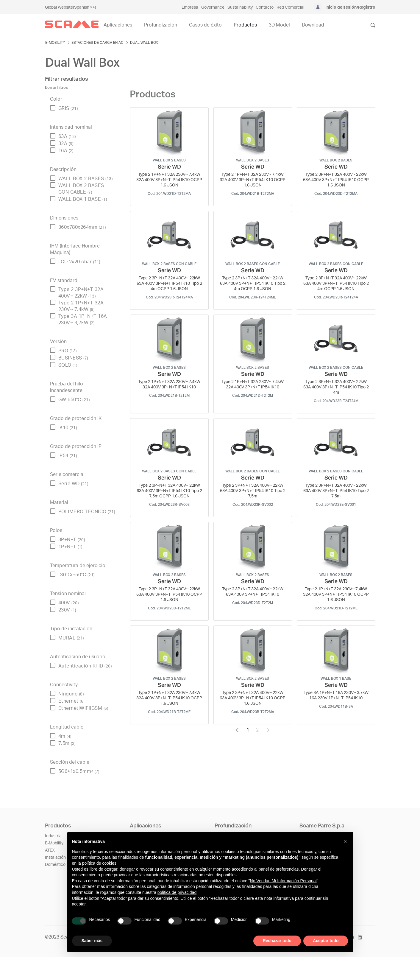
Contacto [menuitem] (265, 7)
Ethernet (71, 701)
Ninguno (71, 694)
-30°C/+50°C (76, 574)
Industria (53, 836)
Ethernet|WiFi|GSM (83, 708)
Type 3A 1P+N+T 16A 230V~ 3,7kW (82, 319)
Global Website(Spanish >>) (70, 7)
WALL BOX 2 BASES (85, 178)
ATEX (50, 850)
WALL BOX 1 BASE (82, 199)
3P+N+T (71, 539)
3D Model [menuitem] (279, 25)
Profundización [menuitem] (160, 25)
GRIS (68, 108)
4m (64, 736)
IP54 (67, 455)
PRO (67, 350)
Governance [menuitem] (212, 7)
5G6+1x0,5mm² (78, 771)
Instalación (55, 857)
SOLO (67, 365)
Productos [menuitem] (245, 25)
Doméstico (55, 865)
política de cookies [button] (99, 863)
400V (68, 602)
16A (66, 150)
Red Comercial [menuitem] (290, 7)
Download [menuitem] (313, 25)
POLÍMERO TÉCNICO (86, 511)
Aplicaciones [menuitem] (118, 25)
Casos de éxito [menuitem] (205, 25)
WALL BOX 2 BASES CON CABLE (81, 188)
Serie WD (73, 483)
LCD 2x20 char (79, 261)
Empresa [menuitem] (190, 7)
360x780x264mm (82, 227)
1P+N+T (70, 546)
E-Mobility (54, 843)
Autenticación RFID (85, 666)
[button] (345, 841)
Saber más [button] (92, 940)
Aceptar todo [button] (325, 940)
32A (66, 143)
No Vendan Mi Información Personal (283, 880)
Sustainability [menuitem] (240, 7)
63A (67, 136)
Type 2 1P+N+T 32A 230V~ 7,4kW (81, 306)
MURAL (71, 638)
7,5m (67, 743)
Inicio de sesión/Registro (350, 7)
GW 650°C (74, 399)
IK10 (67, 427)
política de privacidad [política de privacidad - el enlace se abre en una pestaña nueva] (177, 892)
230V (67, 610)
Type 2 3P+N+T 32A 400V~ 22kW (81, 292)
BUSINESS (73, 358)
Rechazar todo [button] (277, 940)
